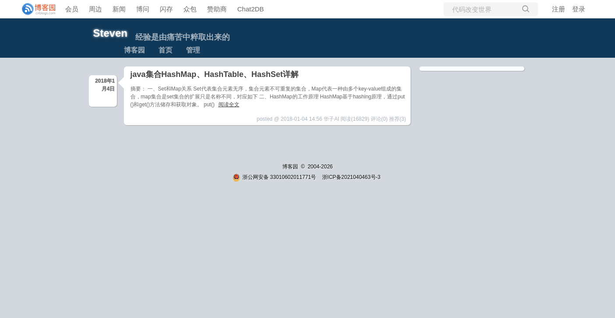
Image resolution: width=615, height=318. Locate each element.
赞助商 (217, 9)
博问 (142, 9)
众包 (190, 9)
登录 (578, 9)
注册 (558, 9)
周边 (95, 9)
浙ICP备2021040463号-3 (351, 177)
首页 (165, 50)
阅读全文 (228, 104)
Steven (110, 33)
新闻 (119, 9)
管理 (193, 50)
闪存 (166, 9)
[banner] (35, 9)
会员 (71, 9)
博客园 (134, 50)
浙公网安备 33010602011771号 (274, 177)
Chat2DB (250, 9)
